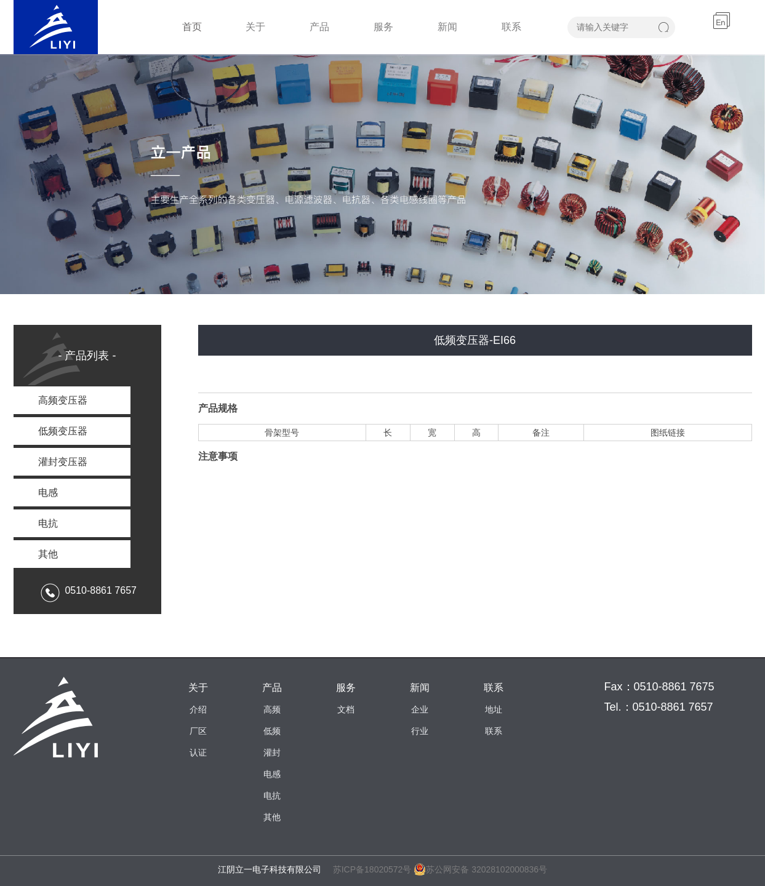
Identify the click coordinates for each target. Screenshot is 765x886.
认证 (198, 752)
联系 (511, 27)
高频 (272, 709)
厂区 (198, 731)
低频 (272, 731)
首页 (192, 27)
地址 (493, 709)
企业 (419, 709)
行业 (419, 731)
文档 (345, 709)
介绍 (198, 709)
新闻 (447, 27)
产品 (319, 27)
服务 (383, 27)
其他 (272, 817)
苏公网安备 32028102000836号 (480, 869)
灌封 (272, 752)
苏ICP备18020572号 (372, 869)
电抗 (272, 795)
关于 (255, 27)
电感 (272, 774)
